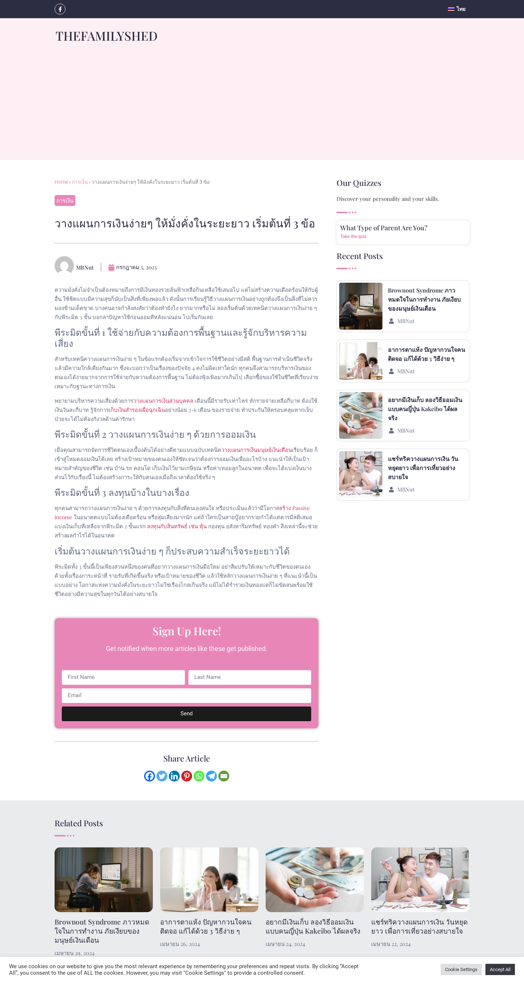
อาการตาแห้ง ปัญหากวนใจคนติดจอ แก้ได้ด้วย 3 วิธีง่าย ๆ (205, 926)
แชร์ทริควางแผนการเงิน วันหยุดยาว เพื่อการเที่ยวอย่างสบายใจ (423, 468)
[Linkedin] (174, 776)
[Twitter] (161, 776)
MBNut (405, 321)
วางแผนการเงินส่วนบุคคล (163, 400)
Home (61, 182)
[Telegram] (211, 776)
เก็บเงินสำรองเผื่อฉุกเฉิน (137, 409)
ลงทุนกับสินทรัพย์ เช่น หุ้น (177, 526)
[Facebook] (149, 776)
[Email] (223, 776)
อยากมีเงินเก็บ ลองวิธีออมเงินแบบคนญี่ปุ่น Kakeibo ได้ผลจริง (425, 409)
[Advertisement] (262, 109)
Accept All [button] (500, 969)
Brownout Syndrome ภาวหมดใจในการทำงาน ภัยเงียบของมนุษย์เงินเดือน (424, 299)
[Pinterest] (186, 776)
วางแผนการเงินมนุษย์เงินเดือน (256, 449)
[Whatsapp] (199, 776)
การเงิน (80, 182)
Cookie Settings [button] (461, 969)
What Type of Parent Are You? (384, 227)
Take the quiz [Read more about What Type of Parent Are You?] (353, 236)
